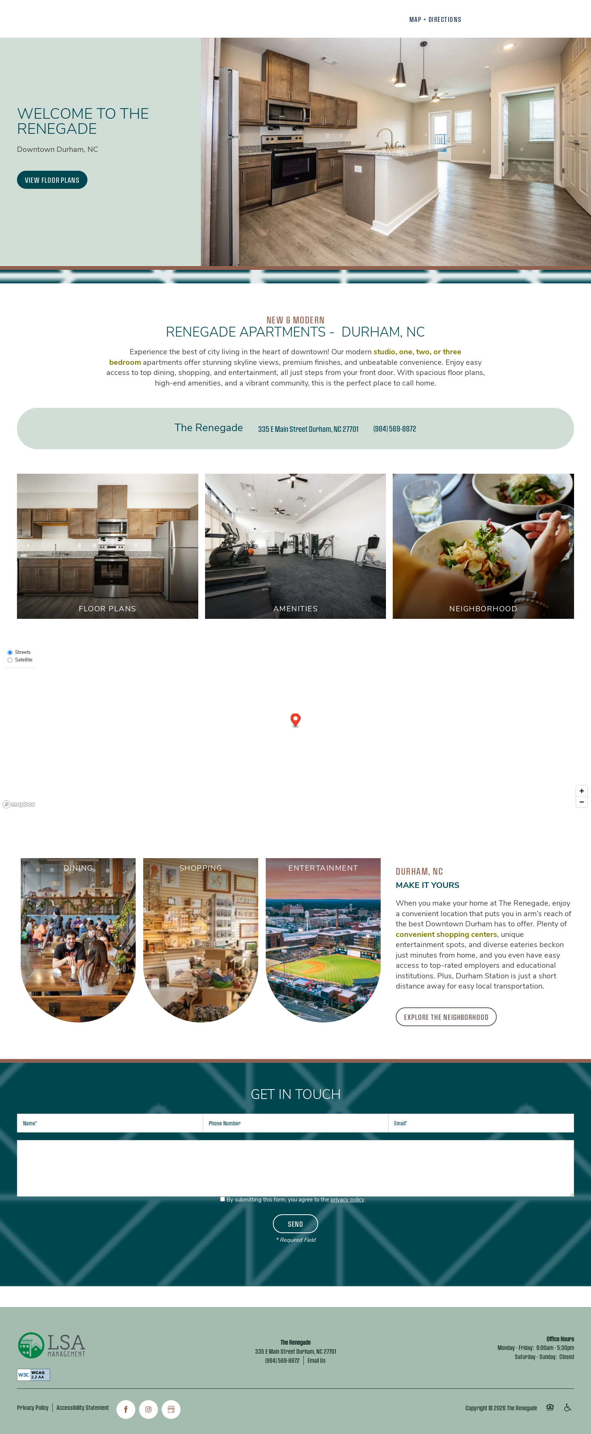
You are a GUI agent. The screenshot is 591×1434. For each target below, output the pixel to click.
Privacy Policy (33, 1407)
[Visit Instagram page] (148, 1409)
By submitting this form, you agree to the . (296, 1200)
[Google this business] (171, 1409)
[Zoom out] (581, 801)
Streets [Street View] (19, 652)
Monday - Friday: (516, 1347)
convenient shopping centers (446, 935)
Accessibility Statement (83, 1407)
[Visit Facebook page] (125, 1409)
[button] (52, 180)
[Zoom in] (581, 790)
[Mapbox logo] (18, 804)
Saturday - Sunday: (536, 1356)
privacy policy (347, 1200)
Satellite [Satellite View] (20, 660)
